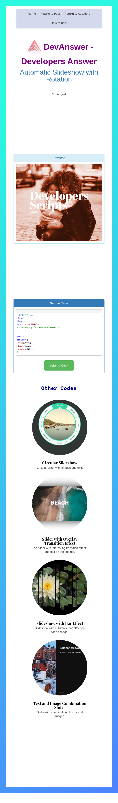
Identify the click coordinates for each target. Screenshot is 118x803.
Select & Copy (59, 365)
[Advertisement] (59, 120)
